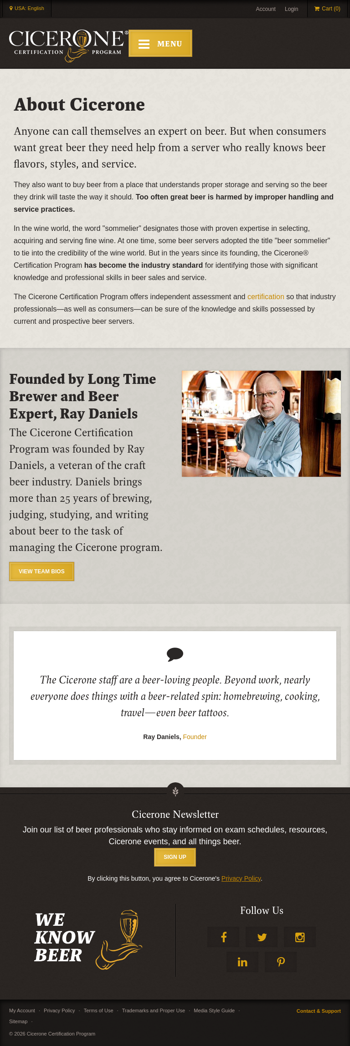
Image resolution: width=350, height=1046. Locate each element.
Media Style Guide (214, 1010)
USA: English (29, 8)
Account (266, 9)
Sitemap (18, 1021)
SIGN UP (175, 857)
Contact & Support (319, 1011)
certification (265, 297)
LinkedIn (242, 962)
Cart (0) (331, 8)
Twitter (262, 937)
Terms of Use (98, 1010)
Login (291, 9)
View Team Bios (42, 571)
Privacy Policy (241, 878)
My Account (22, 1010)
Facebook (223, 937)
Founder (195, 736)
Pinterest (281, 962)
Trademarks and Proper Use (153, 1010)
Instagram (300, 937)
